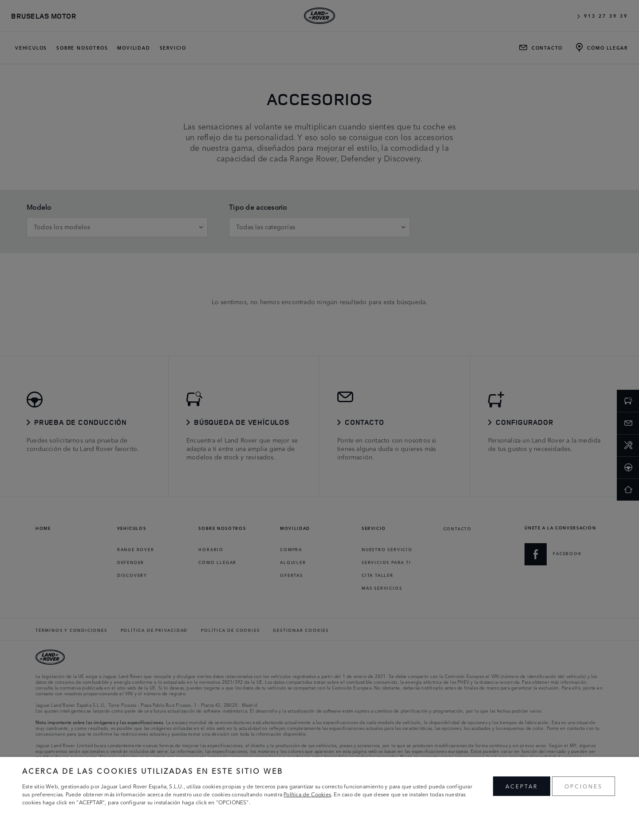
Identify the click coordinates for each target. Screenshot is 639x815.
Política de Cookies (307, 794)
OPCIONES (583, 786)
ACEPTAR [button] (521, 786)
